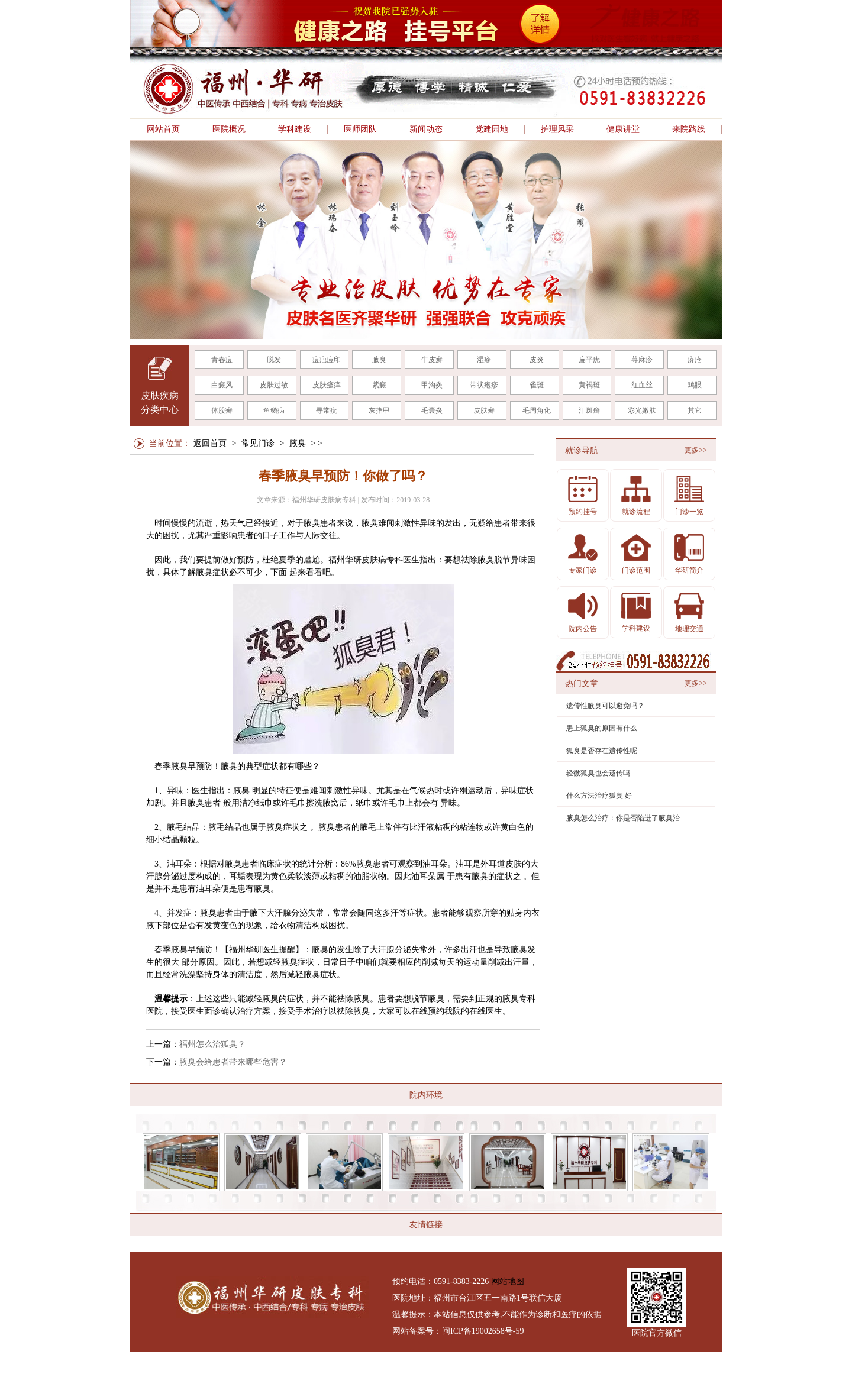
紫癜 (379, 385)
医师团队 (360, 129)
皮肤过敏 (274, 385)
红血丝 (642, 385)
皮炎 (537, 359)
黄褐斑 (589, 385)
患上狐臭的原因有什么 (601, 728)
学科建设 (294, 129)
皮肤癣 (484, 410)
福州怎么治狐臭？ (212, 1044)
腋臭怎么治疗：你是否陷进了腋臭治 (623, 818)
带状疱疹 (484, 385)
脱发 (274, 359)
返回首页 (210, 443)
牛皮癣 (432, 359)
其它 (695, 410)
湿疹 (484, 359)
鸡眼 (695, 385)
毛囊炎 (432, 410)
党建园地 (491, 129)
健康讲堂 (623, 129)
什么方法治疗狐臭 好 (599, 795)
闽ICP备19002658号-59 (483, 1331)
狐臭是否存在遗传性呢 (601, 750)
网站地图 (507, 1281)
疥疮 (695, 359)
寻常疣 (326, 410)
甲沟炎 (432, 385)
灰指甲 (379, 410)
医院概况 (229, 129)
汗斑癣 (589, 410)
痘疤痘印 (326, 359)
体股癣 (222, 410)
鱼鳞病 (274, 410)
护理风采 (557, 129)
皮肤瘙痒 (326, 385)
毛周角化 (536, 410)
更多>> (696, 450)
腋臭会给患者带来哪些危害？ (233, 1062)
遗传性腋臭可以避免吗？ (605, 705)
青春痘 (222, 359)
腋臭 (379, 359)
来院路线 (688, 129)
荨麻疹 (642, 359)
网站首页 (163, 129)
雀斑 (537, 385)
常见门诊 (258, 443)
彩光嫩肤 (642, 410)
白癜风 (222, 385)
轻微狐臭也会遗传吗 (598, 773)
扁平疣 (589, 359)
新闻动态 (426, 129)
